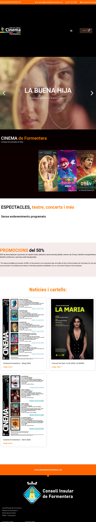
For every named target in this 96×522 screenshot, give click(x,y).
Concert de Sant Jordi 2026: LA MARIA (68, 363)
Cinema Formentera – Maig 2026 (17, 363)
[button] (71, 30)
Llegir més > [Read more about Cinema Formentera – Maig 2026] (8, 367)
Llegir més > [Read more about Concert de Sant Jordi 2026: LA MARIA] (57, 367)
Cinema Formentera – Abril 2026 (17, 440)
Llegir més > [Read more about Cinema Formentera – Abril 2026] (8, 443)
